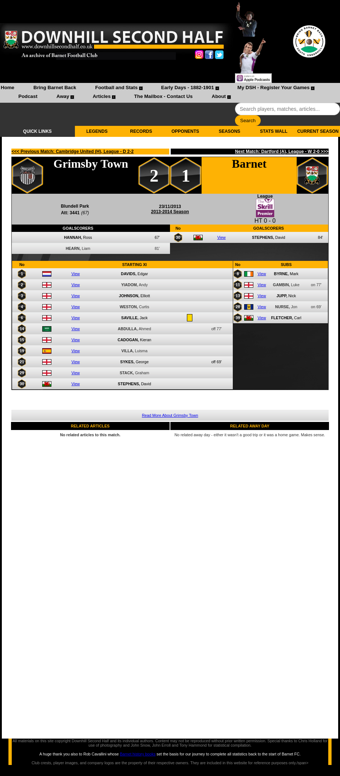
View (221, 237)
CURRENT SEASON (318, 131)
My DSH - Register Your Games (274, 87)
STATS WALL (273, 131)
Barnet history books (137, 754)
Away (63, 96)
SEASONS (229, 131)
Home (7, 87)
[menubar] (170, 93)
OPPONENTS (185, 131)
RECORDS (141, 131)
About (219, 96)
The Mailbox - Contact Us (163, 96)
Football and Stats (116, 87)
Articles (102, 96)
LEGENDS (97, 131)
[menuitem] (7, 88)
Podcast (27, 96)
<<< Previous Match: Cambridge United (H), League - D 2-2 (73, 151)
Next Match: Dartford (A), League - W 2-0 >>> (281, 151)
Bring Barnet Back (54, 87)
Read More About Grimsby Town (170, 415)
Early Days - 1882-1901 (187, 87)
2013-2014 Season (170, 211)
